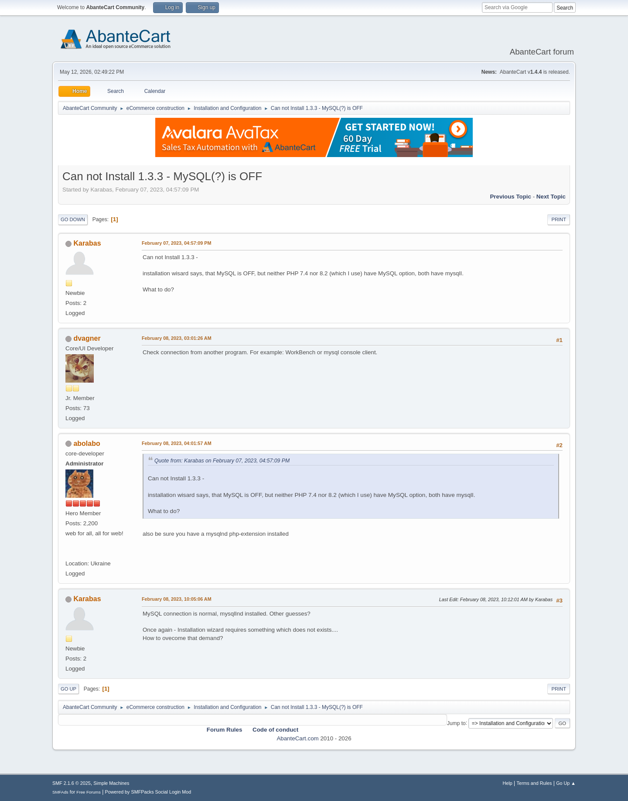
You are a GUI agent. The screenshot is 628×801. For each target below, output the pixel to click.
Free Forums (88, 792)
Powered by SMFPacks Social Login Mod (148, 791)
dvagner (86, 338)
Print (558, 219)
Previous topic (510, 196)
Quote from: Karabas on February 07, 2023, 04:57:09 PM (222, 461)
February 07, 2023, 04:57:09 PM (176, 243)
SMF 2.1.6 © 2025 (71, 783)
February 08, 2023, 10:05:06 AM (177, 599)
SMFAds (60, 792)
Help (507, 783)
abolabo (86, 443)
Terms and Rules (534, 783)
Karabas (87, 243)
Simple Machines (111, 783)
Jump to (456, 723)
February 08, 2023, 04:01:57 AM (177, 443)
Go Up (68, 688)
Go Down (73, 219)
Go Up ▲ (566, 783)
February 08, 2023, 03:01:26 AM (177, 338)
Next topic (551, 196)
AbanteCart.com (297, 738)
